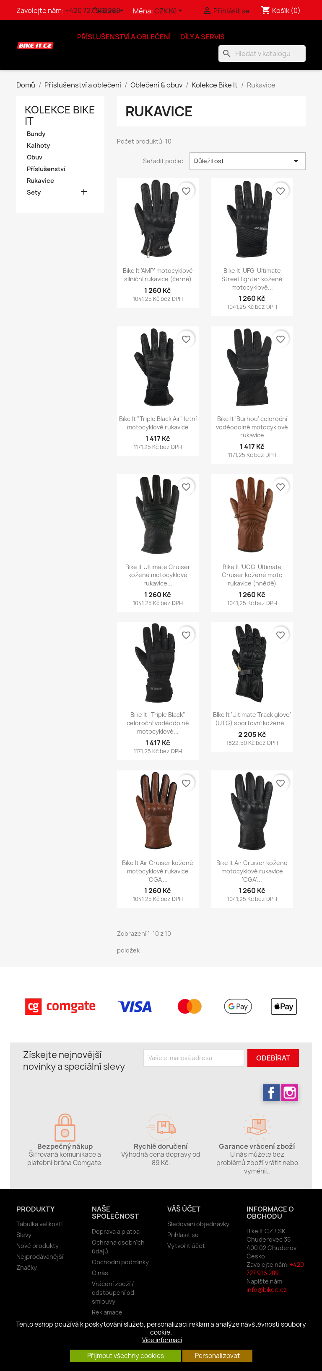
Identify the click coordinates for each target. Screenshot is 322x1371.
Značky (26, 1267)
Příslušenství (46, 169)
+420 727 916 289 (275, 1269)
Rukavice (40, 181)
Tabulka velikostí (39, 1224)
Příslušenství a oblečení (124, 36)
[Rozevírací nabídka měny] (169, 11)
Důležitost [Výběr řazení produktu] (247, 161)
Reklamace (107, 1312)
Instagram (289, 1092)
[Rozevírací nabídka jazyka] (109, 11)
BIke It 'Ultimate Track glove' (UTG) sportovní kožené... (252, 719)
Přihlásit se (183, 1235)
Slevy (23, 1235)
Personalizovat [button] (217, 1355)
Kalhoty (38, 145)
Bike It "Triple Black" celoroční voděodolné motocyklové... (158, 723)
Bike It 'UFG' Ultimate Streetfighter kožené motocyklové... (252, 279)
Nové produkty (37, 1246)
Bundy (36, 134)
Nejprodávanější (39, 1257)
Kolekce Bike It (60, 115)
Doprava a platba (116, 1231)
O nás (100, 1273)
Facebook (271, 1092)
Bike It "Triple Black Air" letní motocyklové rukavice (158, 423)
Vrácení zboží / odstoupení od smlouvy (113, 1292)
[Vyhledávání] (262, 53)
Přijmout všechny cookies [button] (125, 1355)
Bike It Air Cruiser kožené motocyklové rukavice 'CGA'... (157, 871)
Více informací (162, 1340)
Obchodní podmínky (120, 1262)
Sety (34, 192)
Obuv (34, 157)
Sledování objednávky (198, 1224)
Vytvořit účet (186, 1246)
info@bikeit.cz (267, 1290)
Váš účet (183, 1209)
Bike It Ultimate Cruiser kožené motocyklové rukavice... (157, 575)
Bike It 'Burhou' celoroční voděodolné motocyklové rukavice (252, 427)
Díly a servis (202, 36)
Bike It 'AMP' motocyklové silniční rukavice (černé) (158, 275)
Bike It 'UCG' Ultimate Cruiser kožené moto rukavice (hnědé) (252, 575)
